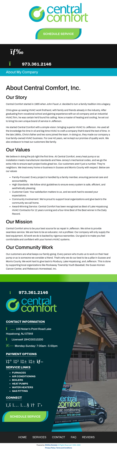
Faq (75, 437)
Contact (60, 437)
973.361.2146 (36, 64)
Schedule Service (25, 416)
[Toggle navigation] (16, 51)
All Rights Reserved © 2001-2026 (69, 445)
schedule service (58, 34)
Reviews (90, 437)
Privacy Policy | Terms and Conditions (58, 448)
